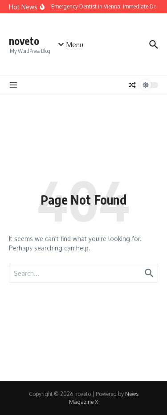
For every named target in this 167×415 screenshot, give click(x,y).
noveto (24, 40)
